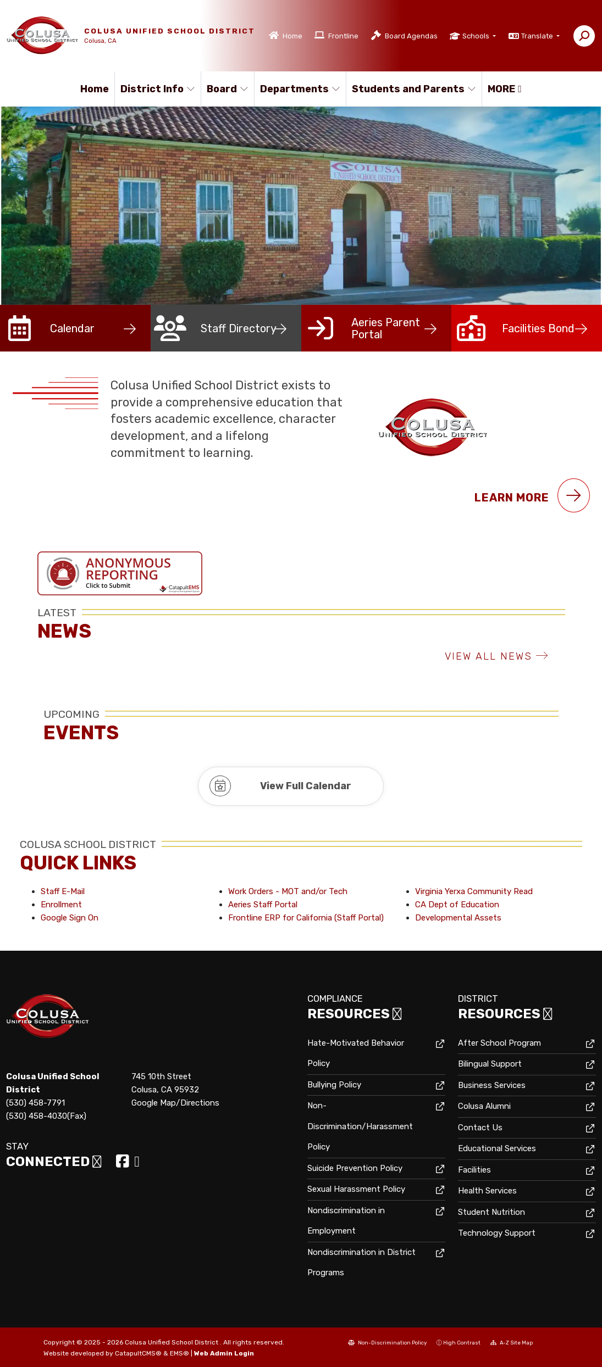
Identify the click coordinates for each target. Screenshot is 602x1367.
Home (292, 36)
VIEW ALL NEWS (497, 656)
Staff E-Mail (63, 891)
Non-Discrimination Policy (387, 1343)
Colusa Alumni (484, 1106)
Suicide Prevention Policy (354, 1168)
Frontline (343, 36)
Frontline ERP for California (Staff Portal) (306, 918)
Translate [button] (538, 36)
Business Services (492, 1085)
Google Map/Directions (175, 1103)
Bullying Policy (334, 1085)
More (505, 89)
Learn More (532, 495)
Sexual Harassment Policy (356, 1189)
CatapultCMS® (138, 1353)
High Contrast (462, 1343)
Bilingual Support (490, 1064)
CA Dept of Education (457, 905)
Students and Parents (410, 89)
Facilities (474, 1170)
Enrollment (61, 905)
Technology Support (496, 1233)
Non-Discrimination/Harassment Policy (360, 1126)
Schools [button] (476, 36)
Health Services (487, 1191)
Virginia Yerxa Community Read (474, 891)
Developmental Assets (458, 918)
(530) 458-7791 (35, 1103)
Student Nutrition (491, 1212)
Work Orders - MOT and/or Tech (287, 891)
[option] (301, 206)
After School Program (499, 1043)
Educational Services (497, 1148)
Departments (298, 89)
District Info (156, 89)
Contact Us (480, 1127)
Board (227, 89)
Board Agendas (411, 36)
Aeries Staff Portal (262, 905)
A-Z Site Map (511, 1343)
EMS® (179, 1353)
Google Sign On (69, 918)
